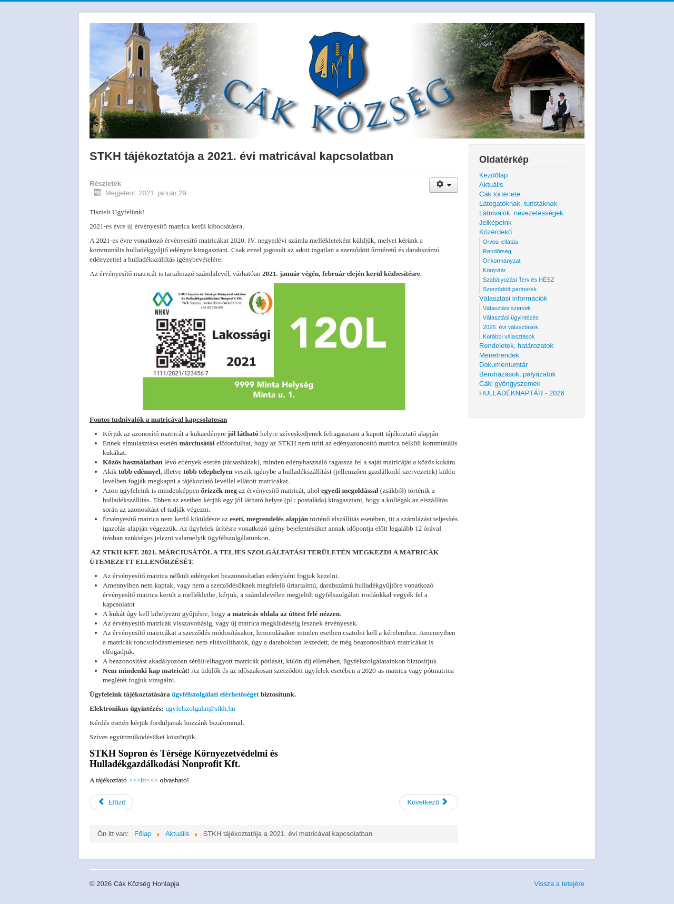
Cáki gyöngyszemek (509, 384)
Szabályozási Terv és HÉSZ (518, 279)
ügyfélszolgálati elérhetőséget (215, 694)
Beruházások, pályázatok (517, 374)
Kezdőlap (493, 175)
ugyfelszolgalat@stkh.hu (200, 708)
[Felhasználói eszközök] (443, 185)
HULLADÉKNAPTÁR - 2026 (521, 393)
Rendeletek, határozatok (516, 346)
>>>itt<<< (143, 780)
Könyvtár (494, 270)
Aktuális (491, 184)
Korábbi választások (508, 336)
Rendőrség (497, 251)
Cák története (499, 194)
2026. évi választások (510, 327)
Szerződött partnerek (510, 289)
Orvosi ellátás (500, 242)
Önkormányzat (502, 260)
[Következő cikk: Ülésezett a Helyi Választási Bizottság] (428, 802)
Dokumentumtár (503, 365)
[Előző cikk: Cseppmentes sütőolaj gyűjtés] (111, 802)
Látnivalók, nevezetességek (521, 213)
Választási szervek (507, 308)
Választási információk (513, 298)
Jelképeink (495, 222)
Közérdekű (495, 232)
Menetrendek (499, 355)
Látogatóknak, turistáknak (518, 203)
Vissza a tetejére (559, 884)
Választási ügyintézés (511, 317)
